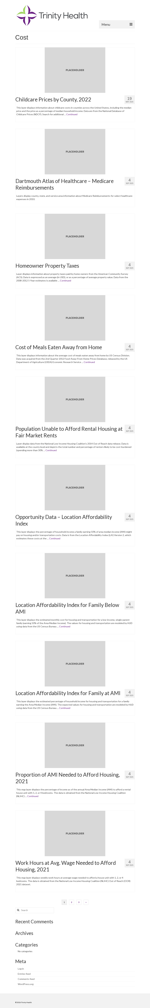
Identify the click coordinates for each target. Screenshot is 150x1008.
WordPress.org (26, 984)
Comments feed (26, 979)
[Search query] (34, 910)
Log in (21, 968)
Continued (71, 114)
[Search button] (17, 910)
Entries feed (24, 973)
